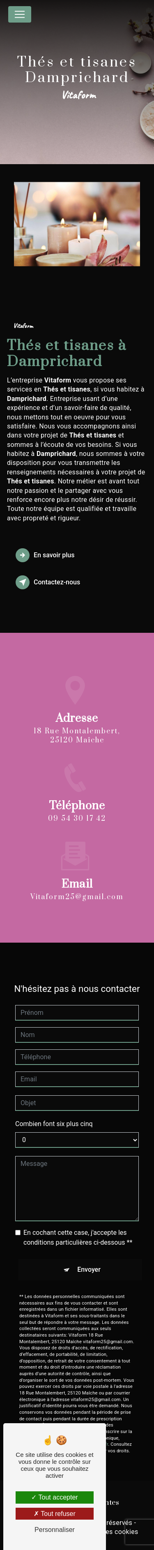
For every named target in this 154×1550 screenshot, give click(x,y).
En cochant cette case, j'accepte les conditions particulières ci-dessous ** (77, 1230)
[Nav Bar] (19, 14)
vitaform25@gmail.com (77, 889)
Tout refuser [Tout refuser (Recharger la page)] (55, 1513)
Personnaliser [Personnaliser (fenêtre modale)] (54, 1529)
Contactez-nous (48, 582)
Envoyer (89, 1262)
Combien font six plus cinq (54, 1116)
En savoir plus (45, 555)
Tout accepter (54, 1497)
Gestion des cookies (107, 1532)
